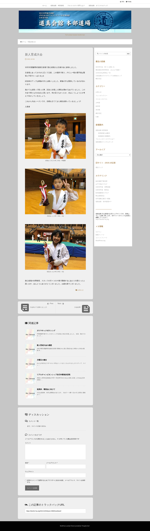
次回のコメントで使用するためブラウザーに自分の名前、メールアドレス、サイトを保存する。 (56, 481)
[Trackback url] (55, 511)
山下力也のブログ (101, 184)
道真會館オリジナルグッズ (104, 142)
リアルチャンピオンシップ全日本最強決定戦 (53, 374)
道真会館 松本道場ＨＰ (104, 201)
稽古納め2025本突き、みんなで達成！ (108, 70)
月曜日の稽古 (42, 360)
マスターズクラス (101, 99)
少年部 (98, 102)
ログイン (98, 232)
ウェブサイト (29, 471)
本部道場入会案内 (104, 133)
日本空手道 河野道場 (103, 187)
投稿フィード (100, 235)
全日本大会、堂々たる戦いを (105, 67)
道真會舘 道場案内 (104, 136)
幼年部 (98, 106)
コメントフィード (101, 237)
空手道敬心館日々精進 (103, 198)
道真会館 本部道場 (102, 130)
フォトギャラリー (101, 95)
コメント (28, 443)
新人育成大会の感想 (44, 345)
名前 (27, 463)
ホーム (24, 42)
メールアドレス (51, 463)
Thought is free (85, 526)
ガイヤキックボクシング (46, 330)
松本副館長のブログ (102, 193)
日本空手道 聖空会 (102, 190)
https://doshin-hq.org (102, 219)
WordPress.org (100, 240)
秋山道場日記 (100, 196)
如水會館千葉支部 (101, 181)
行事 (97, 117)
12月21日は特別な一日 (103, 73)
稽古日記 (98, 78)
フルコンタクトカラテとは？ (105, 139)
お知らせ (33, 42)
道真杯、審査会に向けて (46, 389)
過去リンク (99, 167)
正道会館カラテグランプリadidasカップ (109, 76)
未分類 (98, 110)
